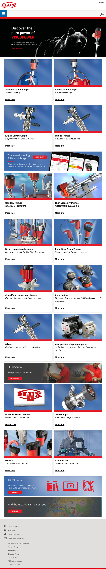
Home (101, 2)
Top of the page (11, 526)
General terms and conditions (18, 543)
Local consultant (11, 534)
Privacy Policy (13, 547)
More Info (10, 99)
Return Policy (12, 550)
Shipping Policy (13, 554)
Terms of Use (12, 557)
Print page (9, 530)
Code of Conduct (14, 564)
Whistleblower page (15, 561)
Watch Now (10, 424)
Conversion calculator (13, 539)
